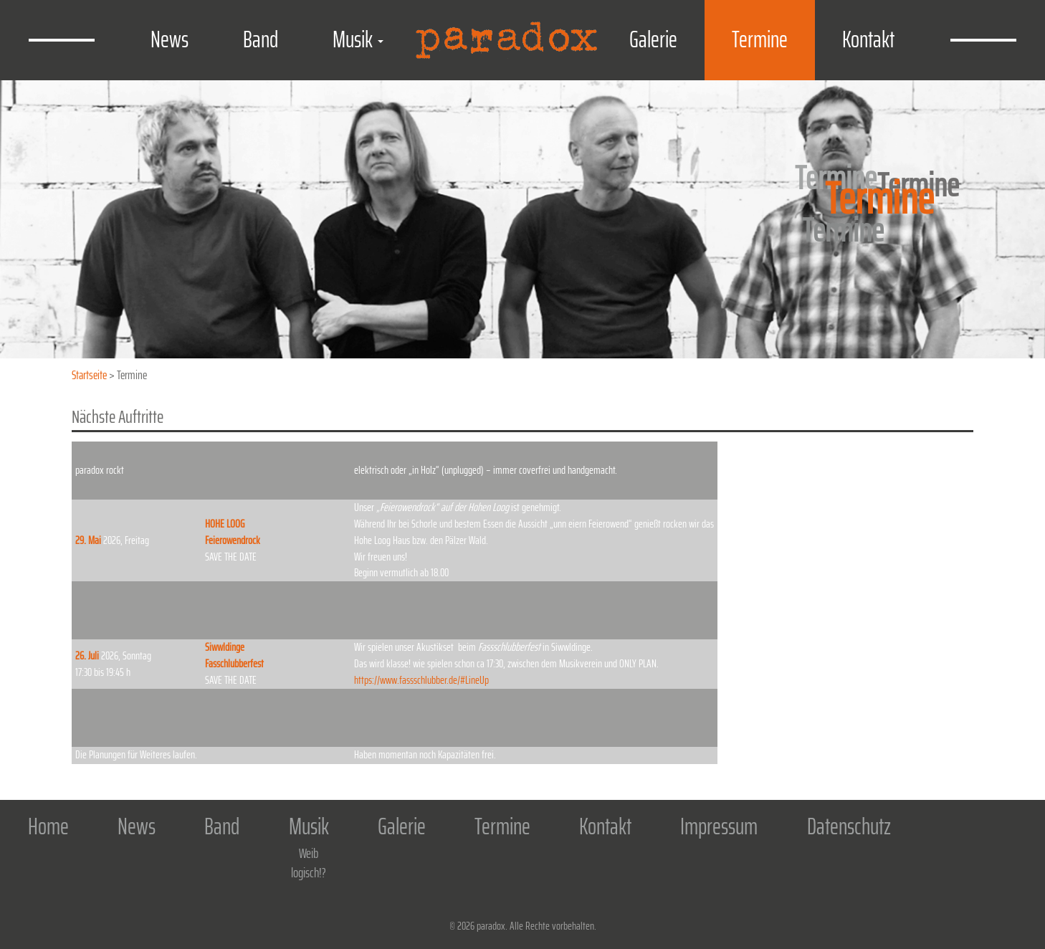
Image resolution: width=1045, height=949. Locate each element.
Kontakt (868, 39)
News (170, 39)
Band (260, 39)
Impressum (719, 827)
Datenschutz (849, 827)
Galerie (653, 39)
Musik (358, 39)
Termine (760, 39)
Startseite (89, 375)
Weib (308, 853)
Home (48, 827)
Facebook (1002, 847)
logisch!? (308, 872)
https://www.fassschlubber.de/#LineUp (421, 680)
